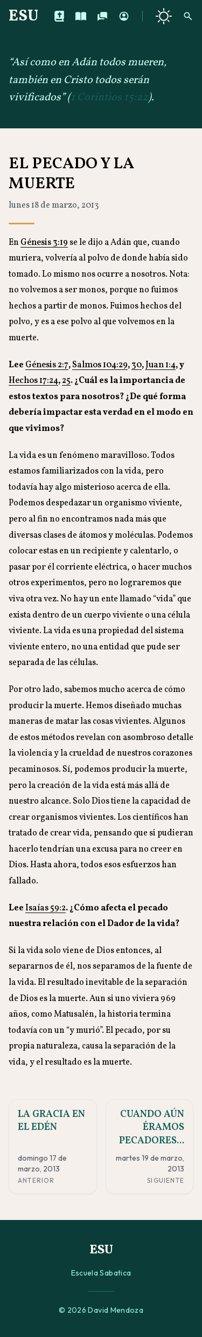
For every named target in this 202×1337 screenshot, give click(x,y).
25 (66, 381)
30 (136, 365)
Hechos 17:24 (33, 381)
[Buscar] (188, 16)
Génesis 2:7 (46, 365)
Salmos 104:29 (100, 365)
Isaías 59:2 (45, 908)
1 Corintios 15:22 (109, 97)
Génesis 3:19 (44, 243)
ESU (23, 16)
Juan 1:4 (160, 365)
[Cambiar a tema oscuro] (164, 16)
